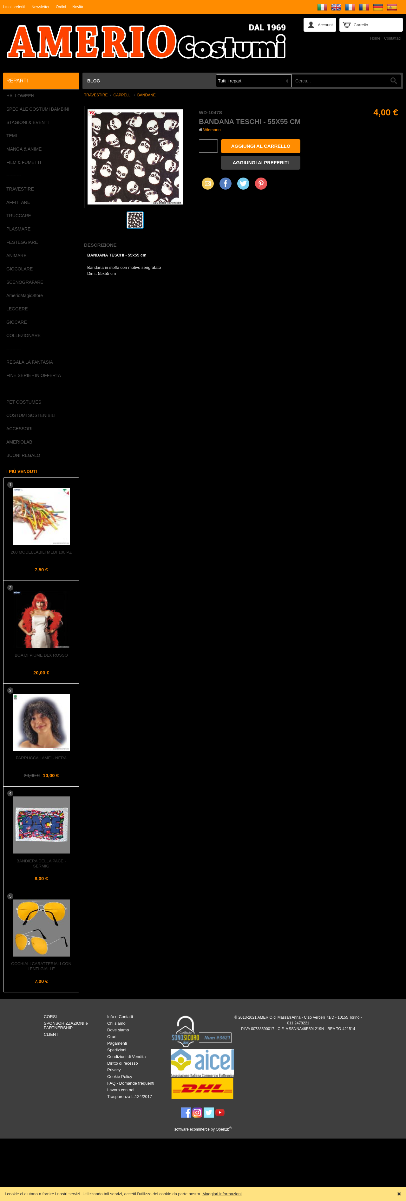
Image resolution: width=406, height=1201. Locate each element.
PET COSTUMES (23, 402)
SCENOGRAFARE (24, 282)
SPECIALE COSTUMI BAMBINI (37, 109)
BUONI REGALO (23, 455)
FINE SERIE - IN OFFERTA (33, 375)
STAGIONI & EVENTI (27, 122)
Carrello (361, 25)
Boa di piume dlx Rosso (41, 655)
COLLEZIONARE (23, 335)
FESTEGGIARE (22, 242)
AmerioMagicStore (24, 295)
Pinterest (261, 183)
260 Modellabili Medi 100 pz (41, 552)
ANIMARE (16, 255)
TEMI (11, 135)
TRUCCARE (18, 215)
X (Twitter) (243, 186)
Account (325, 25)
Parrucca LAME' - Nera (41, 758)
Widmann (212, 129)
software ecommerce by (203, 1129)
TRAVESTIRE (20, 189)
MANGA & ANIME (24, 149)
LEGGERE (17, 308)
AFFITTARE (18, 202)
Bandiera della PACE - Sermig (41, 863)
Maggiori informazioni (222, 1193)
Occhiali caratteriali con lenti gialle (41, 966)
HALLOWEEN (20, 95)
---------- (13, 175)
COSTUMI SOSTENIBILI (31, 415)
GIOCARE (16, 322)
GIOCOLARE (19, 268)
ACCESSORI (19, 428)
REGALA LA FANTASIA (29, 362)
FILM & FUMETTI (23, 162)
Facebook (225, 183)
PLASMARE (18, 228)
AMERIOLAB (19, 442)
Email (206, 183)
